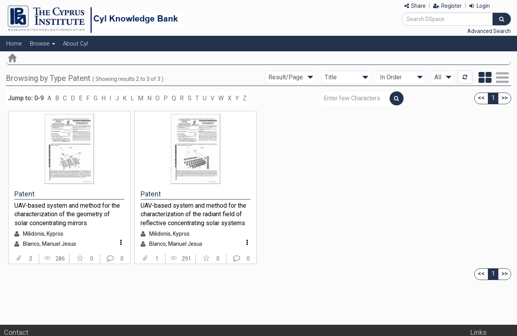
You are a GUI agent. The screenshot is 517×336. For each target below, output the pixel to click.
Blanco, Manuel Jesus (49, 244)
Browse (42, 43)
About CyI (75, 43)
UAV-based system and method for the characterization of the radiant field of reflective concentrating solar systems (193, 214)
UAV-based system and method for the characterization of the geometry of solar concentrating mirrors (67, 214)
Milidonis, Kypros (43, 234)
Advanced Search (489, 31)
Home (14, 43)
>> (504, 98)
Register (447, 6)
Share (415, 6)
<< (481, 98)
